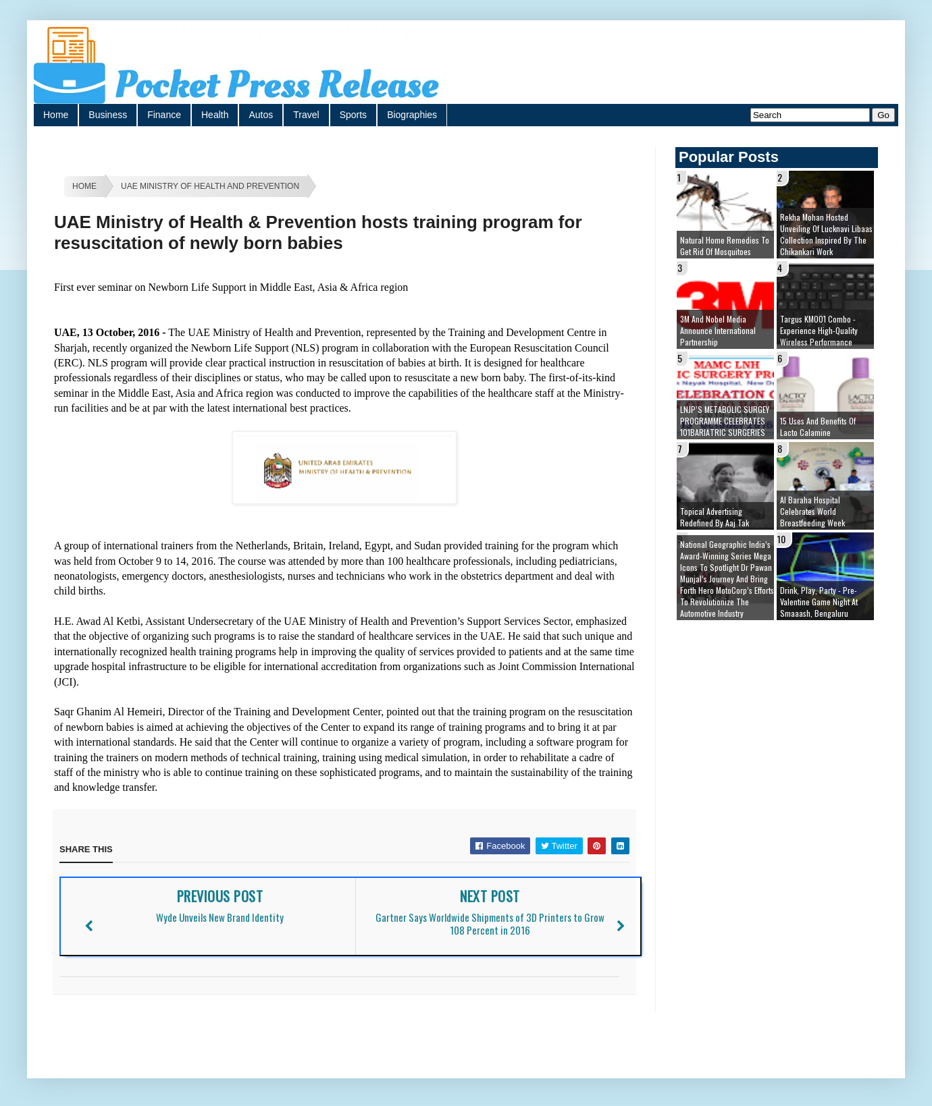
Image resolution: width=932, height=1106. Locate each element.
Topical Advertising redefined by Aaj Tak (714, 516)
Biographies (412, 114)
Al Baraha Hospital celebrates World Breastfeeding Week (812, 511)
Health (214, 114)
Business (107, 114)
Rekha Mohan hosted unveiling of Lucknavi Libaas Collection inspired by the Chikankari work (826, 234)
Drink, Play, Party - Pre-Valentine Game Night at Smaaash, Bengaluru (819, 601)
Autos (261, 114)
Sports (353, 114)
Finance (164, 114)
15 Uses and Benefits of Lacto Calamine (818, 426)
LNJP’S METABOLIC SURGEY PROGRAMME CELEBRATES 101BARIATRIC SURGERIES (724, 421)
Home (55, 114)
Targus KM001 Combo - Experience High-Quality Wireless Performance (819, 330)
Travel (306, 114)
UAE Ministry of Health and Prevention (210, 186)
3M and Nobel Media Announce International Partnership (718, 330)
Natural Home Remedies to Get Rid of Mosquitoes (724, 245)
